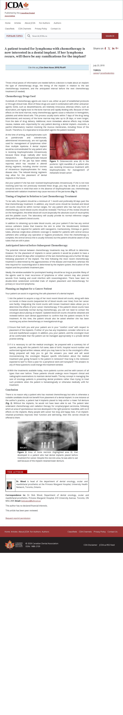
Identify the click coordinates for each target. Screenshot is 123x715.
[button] (14, 36)
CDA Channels (24, 28)
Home (7, 23)
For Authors (44, 23)
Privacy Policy (41, 28)
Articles (17, 23)
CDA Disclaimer (90, 545)
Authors (57, 23)
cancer (96, 73)
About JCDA (30, 23)
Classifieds (9, 28)
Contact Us (56, 28)
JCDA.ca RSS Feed (107, 545)
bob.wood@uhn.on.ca (31, 501)
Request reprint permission (18, 518)
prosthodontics (107, 73)
